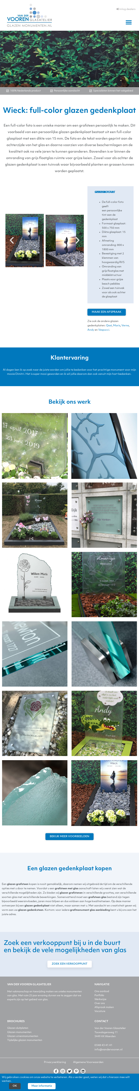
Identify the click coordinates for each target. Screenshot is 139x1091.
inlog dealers (125, 9)
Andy (90, 330)
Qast (109, 325)
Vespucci (103, 330)
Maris (116, 325)
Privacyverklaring (55, 1062)
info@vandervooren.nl (108, 1049)
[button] (129, 22)
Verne (125, 325)
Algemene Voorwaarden (88, 1062)
